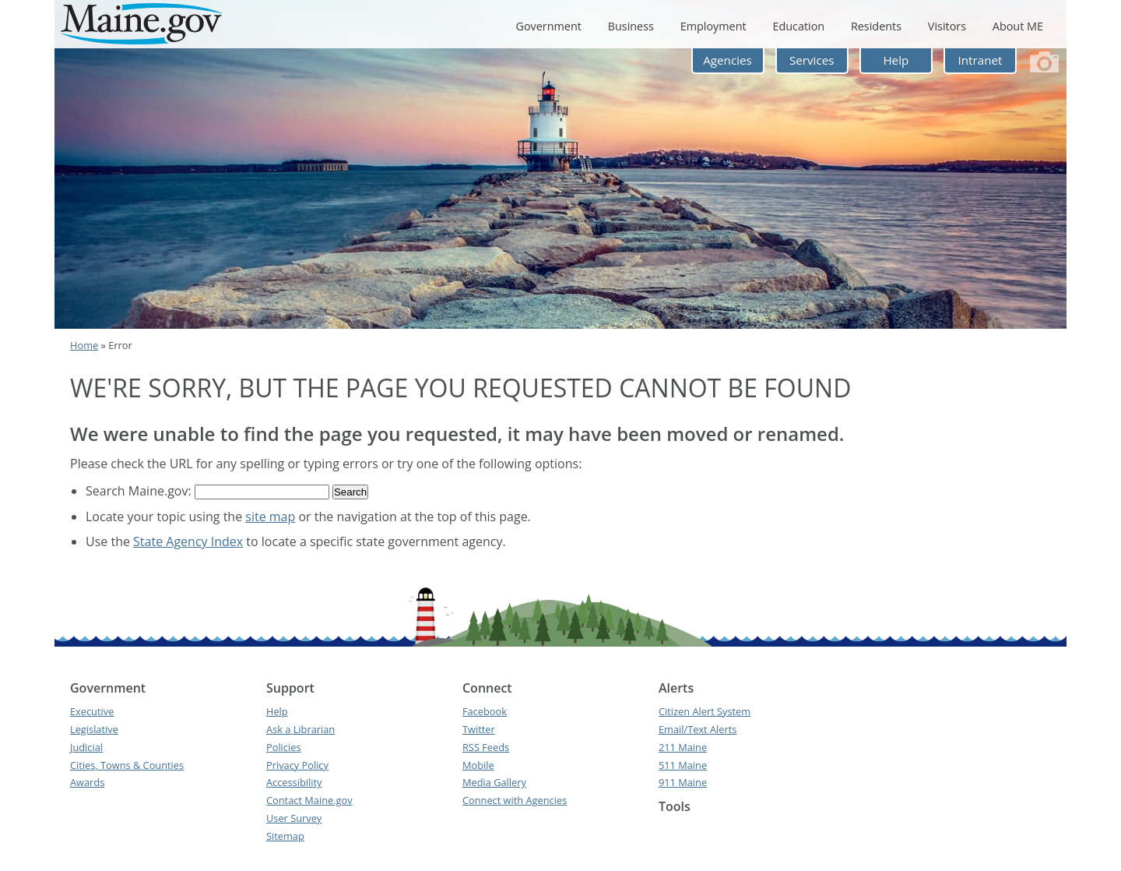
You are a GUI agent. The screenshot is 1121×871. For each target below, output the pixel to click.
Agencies (727, 60)
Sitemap (285, 836)
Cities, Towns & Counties (127, 765)
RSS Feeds (485, 747)
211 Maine (683, 747)
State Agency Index (188, 541)
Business (631, 26)
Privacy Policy (297, 765)
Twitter (478, 729)
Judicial (86, 747)
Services (812, 60)
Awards (87, 782)
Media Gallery (494, 782)
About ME (1018, 26)
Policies (283, 747)
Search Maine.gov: (140, 490)
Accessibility (294, 782)
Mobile (478, 765)
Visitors (947, 26)
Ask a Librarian (300, 729)
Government (548, 26)
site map (270, 516)
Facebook (484, 711)
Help (895, 60)
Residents (876, 26)
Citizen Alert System (704, 711)
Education (798, 26)
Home (84, 345)
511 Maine (683, 765)
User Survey (294, 818)
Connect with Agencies (514, 800)
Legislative (94, 729)
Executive (92, 711)
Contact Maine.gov (309, 800)
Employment (713, 26)
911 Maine (683, 782)
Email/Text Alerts (697, 729)
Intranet (980, 60)
